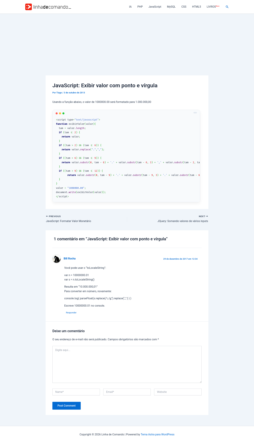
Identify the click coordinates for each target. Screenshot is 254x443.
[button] (227, 7)
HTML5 (197, 6)
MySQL (172, 6)
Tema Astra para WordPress (157, 434)
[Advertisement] (127, 39)
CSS (184, 6)
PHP (142, 6)
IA (132, 6)
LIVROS (213, 6)
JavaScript (156, 6)
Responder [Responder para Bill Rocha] (71, 312)
